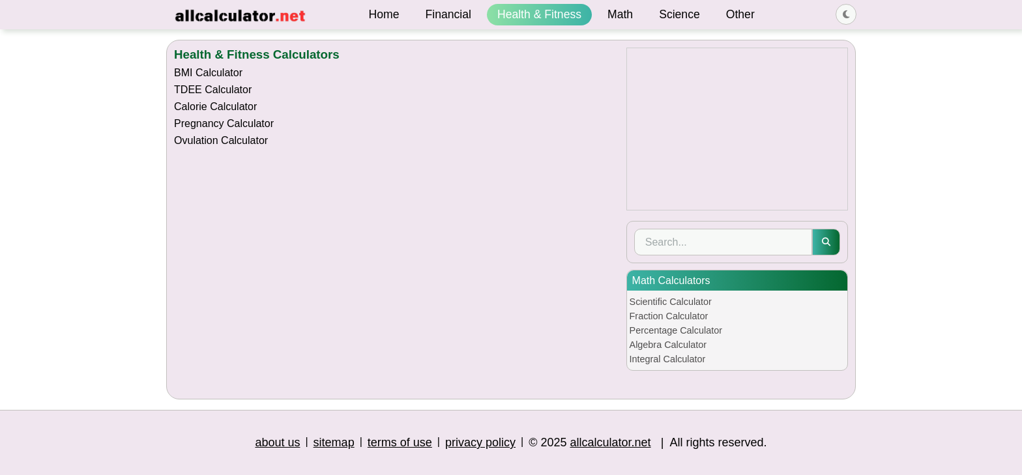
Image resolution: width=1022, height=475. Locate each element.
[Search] (723, 242)
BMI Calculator (208, 72)
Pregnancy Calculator (224, 123)
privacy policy (480, 442)
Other (740, 14)
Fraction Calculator (669, 316)
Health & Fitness (539, 14)
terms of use (400, 442)
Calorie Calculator (215, 106)
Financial (448, 14)
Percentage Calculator (676, 330)
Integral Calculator (668, 359)
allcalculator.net (610, 442)
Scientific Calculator (671, 301)
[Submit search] (826, 242)
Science (679, 14)
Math (620, 14)
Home (384, 14)
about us (277, 442)
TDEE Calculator (213, 89)
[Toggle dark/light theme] (846, 14)
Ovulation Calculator (221, 140)
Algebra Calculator (668, 344)
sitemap (334, 442)
